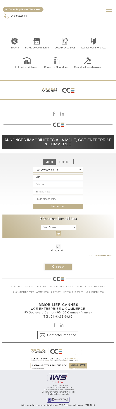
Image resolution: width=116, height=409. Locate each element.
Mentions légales (73, 292)
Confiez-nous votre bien (91, 287)
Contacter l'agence (58, 335)
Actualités (42, 292)
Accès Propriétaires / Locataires (22, 9)
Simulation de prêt (23, 292)
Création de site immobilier (59, 388)
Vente (49, 161)
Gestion (41, 287)
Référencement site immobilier (59, 390)
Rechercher (58, 206)
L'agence (30, 287)
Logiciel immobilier (59, 385)
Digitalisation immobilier (59, 394)
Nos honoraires (95, 292)
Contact (56, 292)
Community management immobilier (59, 392)
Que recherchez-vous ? (62, 287)
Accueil (18, 287)
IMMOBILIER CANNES (58, 305)
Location (64, 161)
